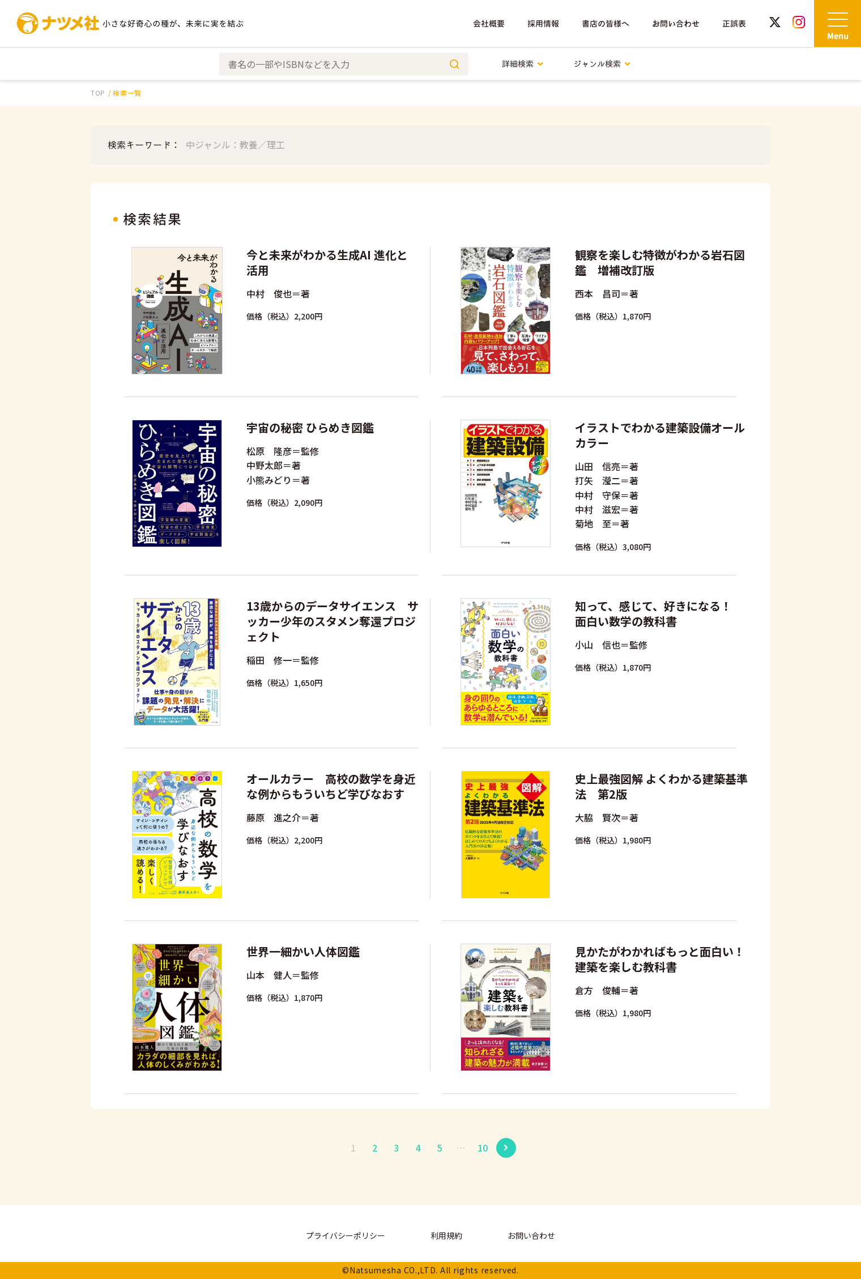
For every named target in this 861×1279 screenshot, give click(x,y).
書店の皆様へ (605, 23)
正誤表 (734, 23)
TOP (98, 92)
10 (483, 1147)
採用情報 (543, 23)
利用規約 (446, 1235)
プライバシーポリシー (345, 1235)
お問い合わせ (676, 23)
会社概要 (489, 23)
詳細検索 (523, 63)
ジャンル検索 (602, 63)
